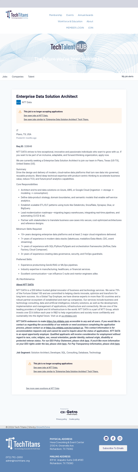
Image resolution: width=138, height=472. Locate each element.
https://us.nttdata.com (58, 321)
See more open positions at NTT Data (42, 388)
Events (70, 14)
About (90, 21)
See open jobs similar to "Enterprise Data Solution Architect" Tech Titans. (56, 119)
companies (17, 76)
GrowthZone (43, 427)
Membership (55, 14)
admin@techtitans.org (18, 460)
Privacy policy (61, 419)
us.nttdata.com (69, 316)
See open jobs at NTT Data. (36, 115)
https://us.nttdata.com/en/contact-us (64, 327)
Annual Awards (85, 14)
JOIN (90, 27)
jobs (4, 76)
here (87, 340)
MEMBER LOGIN (75, 27)
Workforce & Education (70, 21)
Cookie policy (74, 419)
